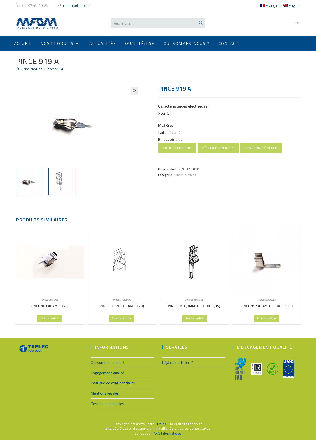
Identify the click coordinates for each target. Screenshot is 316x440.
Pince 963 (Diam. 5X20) (49, 305)
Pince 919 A (55, 68)
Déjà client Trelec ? (177, 362)
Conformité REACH (261, 148)
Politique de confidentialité (113, 382)
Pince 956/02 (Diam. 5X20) (122, 305)
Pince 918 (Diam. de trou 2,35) (194, 305)
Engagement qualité (107, 372)
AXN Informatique (167, 432)
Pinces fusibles (185, 175)
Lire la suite (49, 317)
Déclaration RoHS (218, 148)
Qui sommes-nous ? (107, 362)
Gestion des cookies (107, 403)
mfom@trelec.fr (76, 5)
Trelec (161, 422)
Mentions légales (105, 392)
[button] (134, 91)
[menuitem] (270, 5)
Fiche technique (177, 148)
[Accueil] (17, 68)
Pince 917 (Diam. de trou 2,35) (266, 305)
